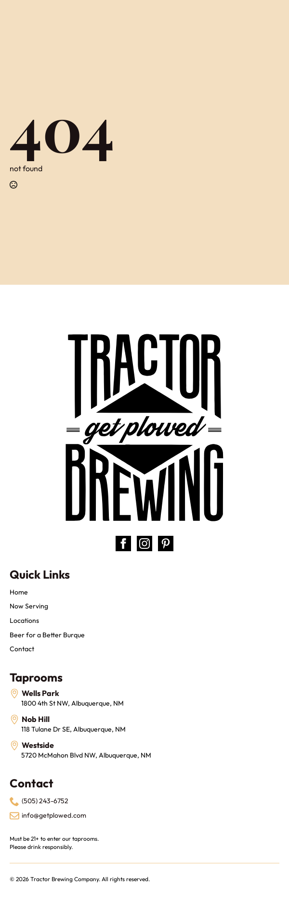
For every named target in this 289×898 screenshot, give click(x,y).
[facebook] (123, 543)
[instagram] (144, 543)
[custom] (165, 543)
